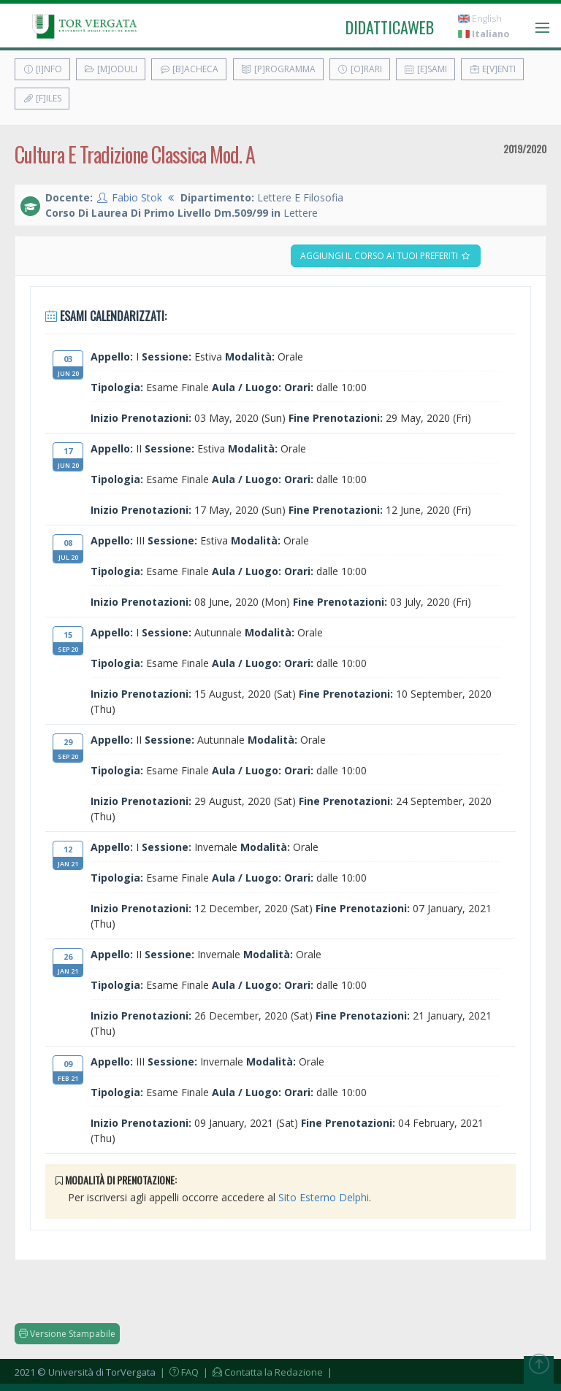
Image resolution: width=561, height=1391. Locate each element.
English (480, 18)
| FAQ (178, 1372)
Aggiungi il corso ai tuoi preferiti (385, 256)
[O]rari (359, 69)
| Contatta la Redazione (262, 1372)
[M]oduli (110, 69)
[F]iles (42, 98)
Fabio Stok (137, 197)
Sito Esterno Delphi (323, 1197)
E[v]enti (492, 69)
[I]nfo (42, 69)
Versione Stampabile (67, 1334)
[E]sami (425, 69)
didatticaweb (390, 27)
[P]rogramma (278, 69)
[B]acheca (188, 69)
